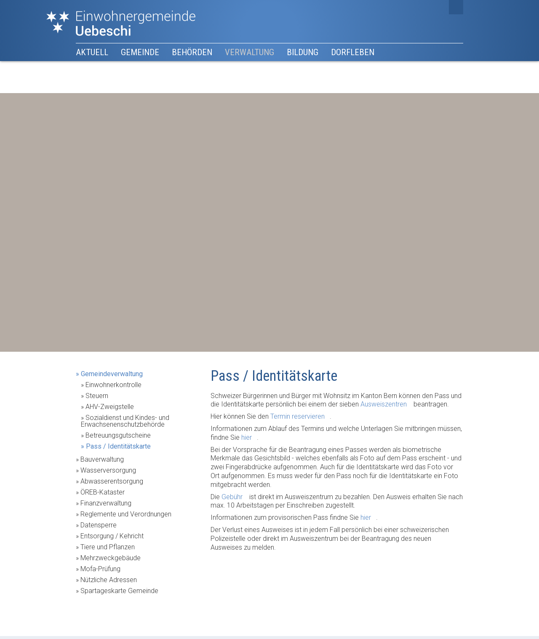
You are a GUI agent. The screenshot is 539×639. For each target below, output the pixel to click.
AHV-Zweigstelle (109, 407)
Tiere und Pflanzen (107, 547)
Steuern (96, 396)
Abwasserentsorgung (111, 481)
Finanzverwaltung (105, 503)
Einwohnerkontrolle (113, 385)
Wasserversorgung (108, 470)
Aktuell (92, 52)
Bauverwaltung (102, 459)
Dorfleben (352, 52)
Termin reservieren (297, 416)
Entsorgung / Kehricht (112, 536)
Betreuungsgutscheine (118, 435)
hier (246, 437)
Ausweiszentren (383, 404)
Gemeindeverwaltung (112, 374)
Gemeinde (140, 52)
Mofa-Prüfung (100, 569)
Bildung (302, 52)
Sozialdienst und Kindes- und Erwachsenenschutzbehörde (125, 421)
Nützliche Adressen (108, 580)
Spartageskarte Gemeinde (119, 591)
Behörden (192, 52)
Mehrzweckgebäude (110, 558)
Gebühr (232, 497)
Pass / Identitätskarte (118, 446)
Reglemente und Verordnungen (125, 514)
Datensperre (98, 525)
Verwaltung (249, 52)
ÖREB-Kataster (102, 492)
